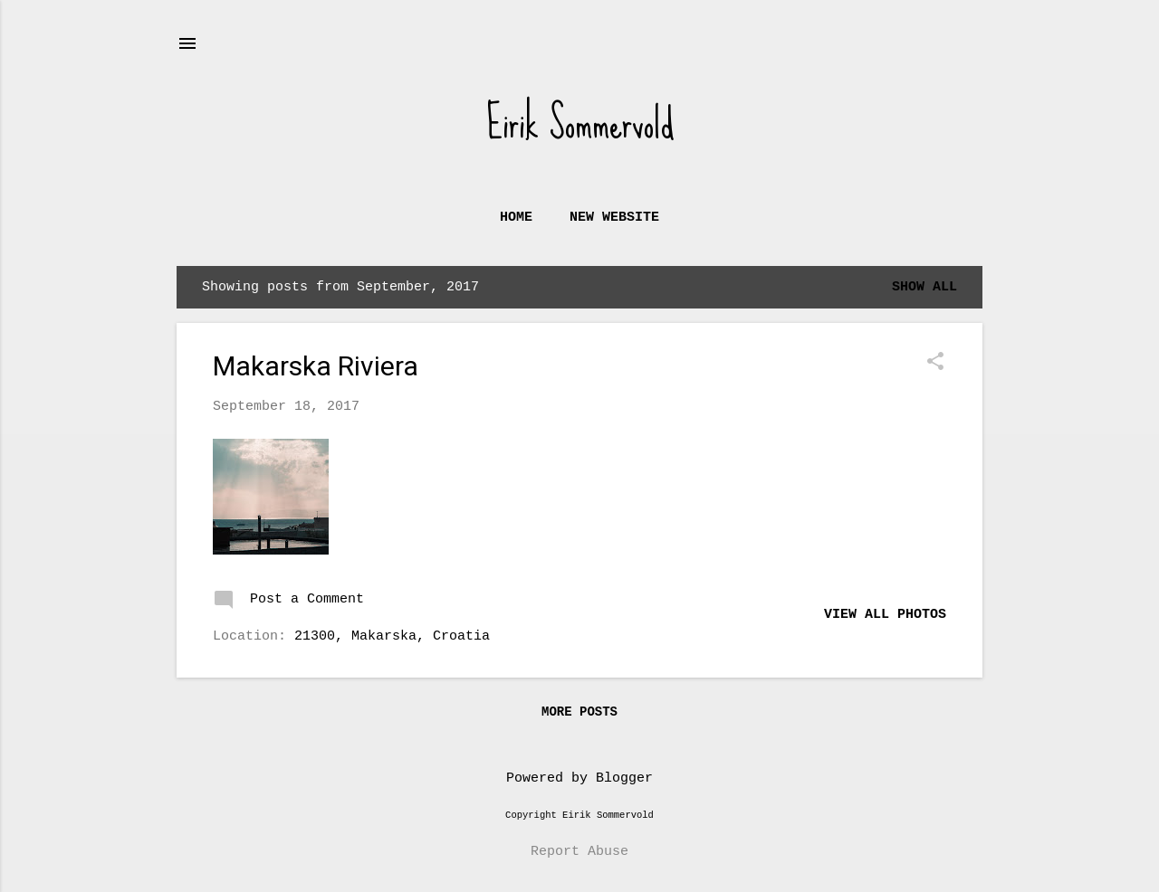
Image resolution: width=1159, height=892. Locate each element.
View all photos (885, 614)
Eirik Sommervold (580, 123)
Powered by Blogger (579, 778)
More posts (579, 712)
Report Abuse (579, 851)
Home (516, 217)
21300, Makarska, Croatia (392, 636)
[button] (935, 363)
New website (614, 217)
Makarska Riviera (315, 366)
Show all (924, 287)
